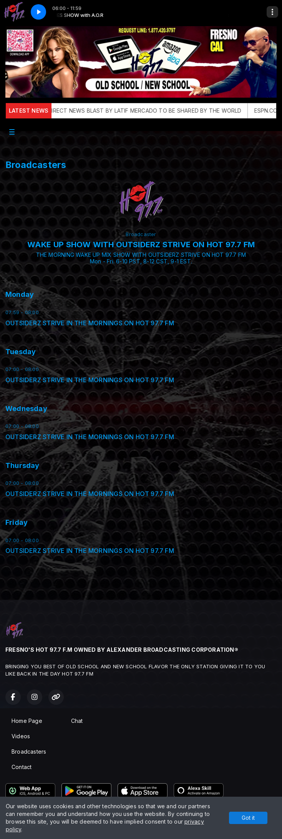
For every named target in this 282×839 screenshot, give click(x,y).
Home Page (27, 720)
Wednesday (26, 409)
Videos (21, 736)
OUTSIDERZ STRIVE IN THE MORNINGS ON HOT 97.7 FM (89, 323)
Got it (248, 817)
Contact (22, 767)
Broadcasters (29, 751)
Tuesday (20, 352)
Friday (16, 522)
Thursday (22, 465)
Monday (19, 294)
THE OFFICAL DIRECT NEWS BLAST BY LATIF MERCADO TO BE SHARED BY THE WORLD (137, 110)
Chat (77, 720)
